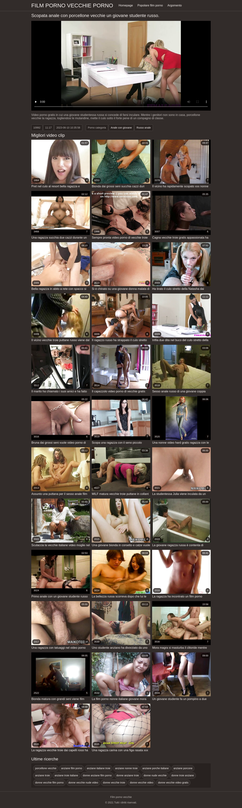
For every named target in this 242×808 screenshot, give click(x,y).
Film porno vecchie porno (72, 5)
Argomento (174, 5)
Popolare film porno (150, 5)
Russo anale (144, 127)
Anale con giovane (121, 127)
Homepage (126, 5)
